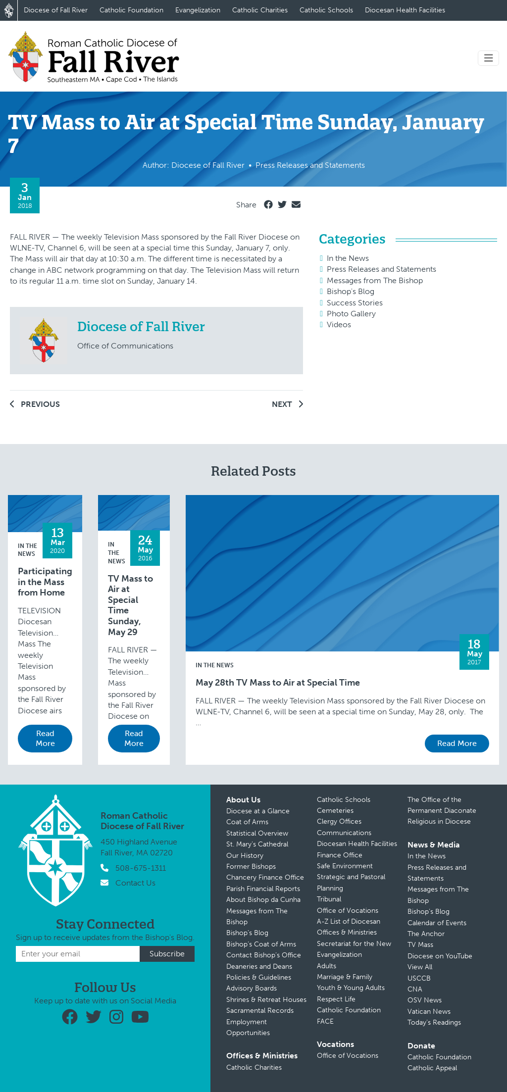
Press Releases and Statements (381, 269)
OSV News (424, 1000)
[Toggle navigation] (489, 58)
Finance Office (339, 855)
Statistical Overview (257, 833)
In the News (348, 258)
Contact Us (135, 883)
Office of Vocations (347, 910)
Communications (344, 833)
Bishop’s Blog (247, 933)
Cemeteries (335, 810)
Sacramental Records (260, 1010)
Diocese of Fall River (56, 10)
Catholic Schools (326, 10)
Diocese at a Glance (258, 811)
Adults (326, 966)
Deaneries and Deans (259, 966)
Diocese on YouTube (439, 956)
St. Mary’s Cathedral (257, 844)
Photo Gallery (351, 313)
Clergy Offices (339, 821)
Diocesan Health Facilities (405, 10)
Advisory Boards (251, 988)
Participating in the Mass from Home (45, 582)
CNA (414, 989)
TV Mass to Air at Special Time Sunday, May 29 (130, 606)
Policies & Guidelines (258, 977)
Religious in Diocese (439, 821)
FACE (325, 1021)
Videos (339, 324)
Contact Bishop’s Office (263, 955)
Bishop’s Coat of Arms (261, 944)
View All (419, 967)
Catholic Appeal (432, 1068)
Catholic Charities (260, 10)
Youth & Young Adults (351, 988)
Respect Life (336, 999)
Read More (45, 738)
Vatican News (429, 1011)
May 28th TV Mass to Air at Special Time (278, 683)
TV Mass (420, 945)
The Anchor (426, 934)
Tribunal (329, 899)
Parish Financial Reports (263, 889)
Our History (244, 855)
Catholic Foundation (131, 10)
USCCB (419, 978)
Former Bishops (251, 866)
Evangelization (197, 10)
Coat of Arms (247, 822)
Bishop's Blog (350, 291)
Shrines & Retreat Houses (266, 999)
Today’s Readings (434, 1022)
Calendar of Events (436, 923)
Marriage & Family (344, 977)
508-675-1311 (140, 868)
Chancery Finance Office (265, 877)
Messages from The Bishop (375, 280)
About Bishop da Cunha (263, 899)
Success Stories (355, 302)
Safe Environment (345, 866)
